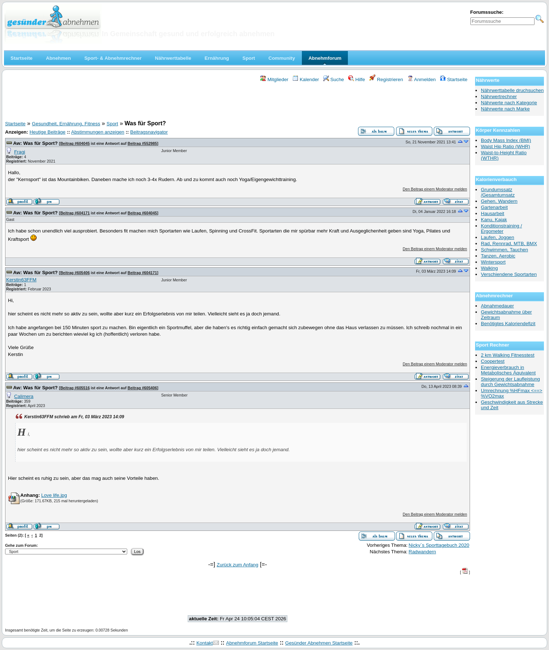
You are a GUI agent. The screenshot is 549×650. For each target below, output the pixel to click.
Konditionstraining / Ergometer (501, 228)
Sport (112, 123)
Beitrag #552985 (142, 143)
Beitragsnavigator (149, 132)
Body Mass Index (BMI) (506, 140)
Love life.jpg (54, 495)
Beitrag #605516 (75, 388)
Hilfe (356, 79)
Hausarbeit (492, 213)
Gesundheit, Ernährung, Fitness (66, 123)
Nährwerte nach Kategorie (509, 102)
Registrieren (386, 79)
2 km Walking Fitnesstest (508, 355)
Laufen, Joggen (497, 237)
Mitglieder (274, 79)
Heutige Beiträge (47, 132)
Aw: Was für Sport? (35, 143)
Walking (489, 268)
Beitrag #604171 (75, 213)
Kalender (305, 79)
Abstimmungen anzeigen (97, 132)
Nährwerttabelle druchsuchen (512, 90)
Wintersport (493, 262)
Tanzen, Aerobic (498, 256)
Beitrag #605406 (75, 273)
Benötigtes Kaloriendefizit (508, 323)
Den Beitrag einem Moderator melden (435, 189)
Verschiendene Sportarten (509, 274)
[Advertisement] (238, 102)
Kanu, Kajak (494, 219)
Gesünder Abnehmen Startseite (319, 643)
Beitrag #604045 (75, 143)
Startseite (453, 79)
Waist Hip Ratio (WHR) (505, 146)
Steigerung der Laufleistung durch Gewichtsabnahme (510, 381)
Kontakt (204, 643)
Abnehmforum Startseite (252, 643)
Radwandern (422, 551)
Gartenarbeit (494, 207)
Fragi (19, 152)
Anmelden (421, 79)
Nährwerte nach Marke (505, 109)
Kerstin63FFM (21, 279)
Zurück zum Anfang (237, 564)
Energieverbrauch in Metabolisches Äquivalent (508, 370)
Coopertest (492, 361)
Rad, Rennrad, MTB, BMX (509, 243)
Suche (333, 79)
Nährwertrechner (499, 96)
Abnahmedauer (497, 306)
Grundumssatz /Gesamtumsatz (498, 192)
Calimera (23, 396)
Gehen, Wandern (499, 201)
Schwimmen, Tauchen (504, 249)
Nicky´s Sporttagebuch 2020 (439, 545)
